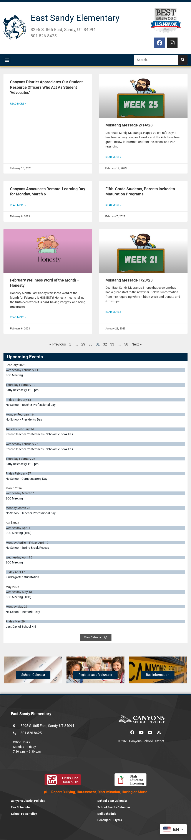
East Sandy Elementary (75, 18)
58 (126, 344)
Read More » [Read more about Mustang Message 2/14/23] (113, 157)
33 (112, 344)
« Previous (57, 344)
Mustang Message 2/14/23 (129, 125)
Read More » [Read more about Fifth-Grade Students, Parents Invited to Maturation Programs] (113, 205)
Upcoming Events (25, 356)
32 (105, 344)
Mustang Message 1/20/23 (129, 280)
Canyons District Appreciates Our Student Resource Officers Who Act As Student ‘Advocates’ (46, 87)
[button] (7, 59)
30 (91, 344)
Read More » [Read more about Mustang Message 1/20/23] (113, 311)
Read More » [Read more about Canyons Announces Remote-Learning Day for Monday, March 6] (18, 205)
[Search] (183, 60)
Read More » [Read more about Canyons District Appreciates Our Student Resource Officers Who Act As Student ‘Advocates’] (18, 103)
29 (83, 344)
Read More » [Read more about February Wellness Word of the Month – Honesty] (18, 317)
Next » (136, 344)
